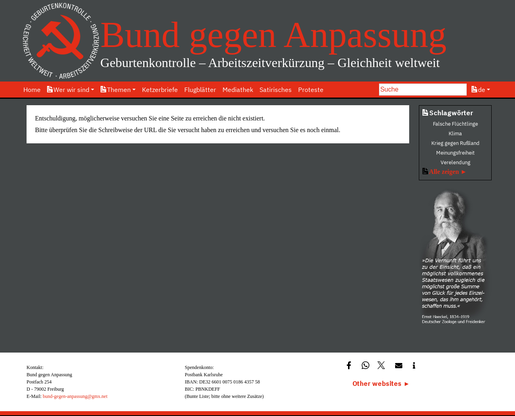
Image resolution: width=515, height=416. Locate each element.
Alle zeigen (444, 171)
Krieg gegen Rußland (455, 143)
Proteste (310, 90)
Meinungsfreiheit (455, 152)
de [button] (478, 90)
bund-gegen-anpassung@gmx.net (75, 396)
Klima (455, 133)
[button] (350, 365)
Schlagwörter (447, 113)
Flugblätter (200, 90)
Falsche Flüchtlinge (455, 123)
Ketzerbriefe (160, 90)
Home (32, 90)
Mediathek (237, 90)
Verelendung (455, 162)
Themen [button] (116, 90)
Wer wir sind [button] (68, 90)
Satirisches (276, 90)
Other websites (377, 383)
